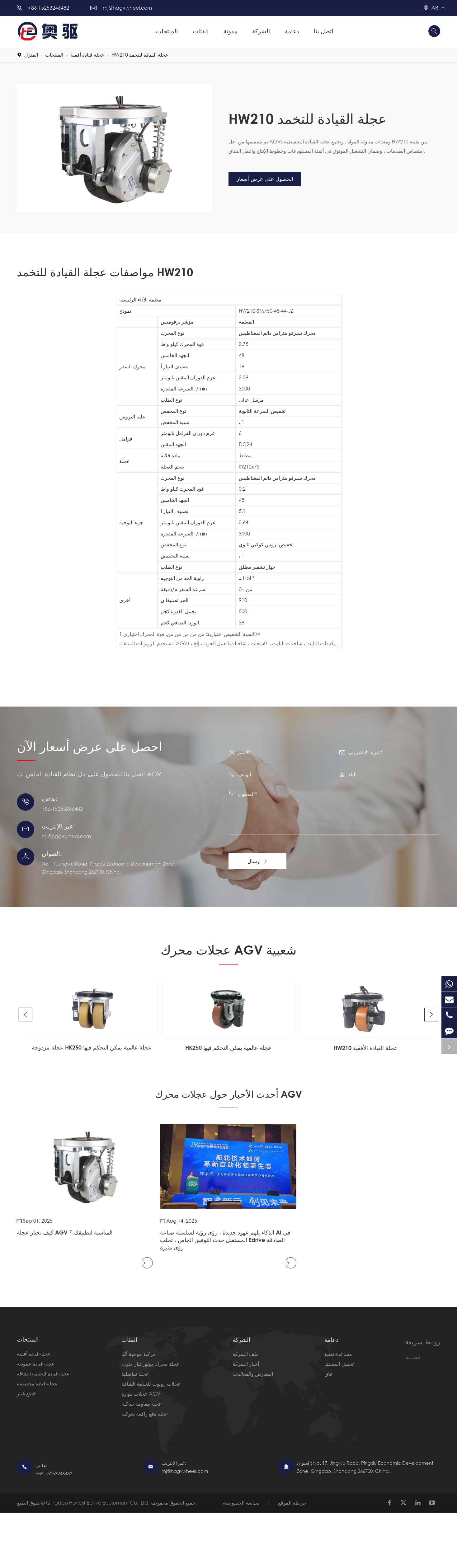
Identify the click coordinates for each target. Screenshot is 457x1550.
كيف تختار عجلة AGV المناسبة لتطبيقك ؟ (59, 1232)
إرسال (261, 861)
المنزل (31, 54)
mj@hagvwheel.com (127, 7)
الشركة (261, 31)
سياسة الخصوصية (241, 1503)
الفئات (201, 31)
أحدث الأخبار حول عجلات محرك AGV (228, 1092)
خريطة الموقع (292, 1503)
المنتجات (167, 31)
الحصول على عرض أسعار (269, 178)
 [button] (24, 1002)
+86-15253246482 (48, 7)
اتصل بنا (323, 31)
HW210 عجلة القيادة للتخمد (139, 54)
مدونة (230, 31)
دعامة (292, 31)
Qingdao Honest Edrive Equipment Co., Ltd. (98, 1503)
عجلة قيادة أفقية (87, 54)
